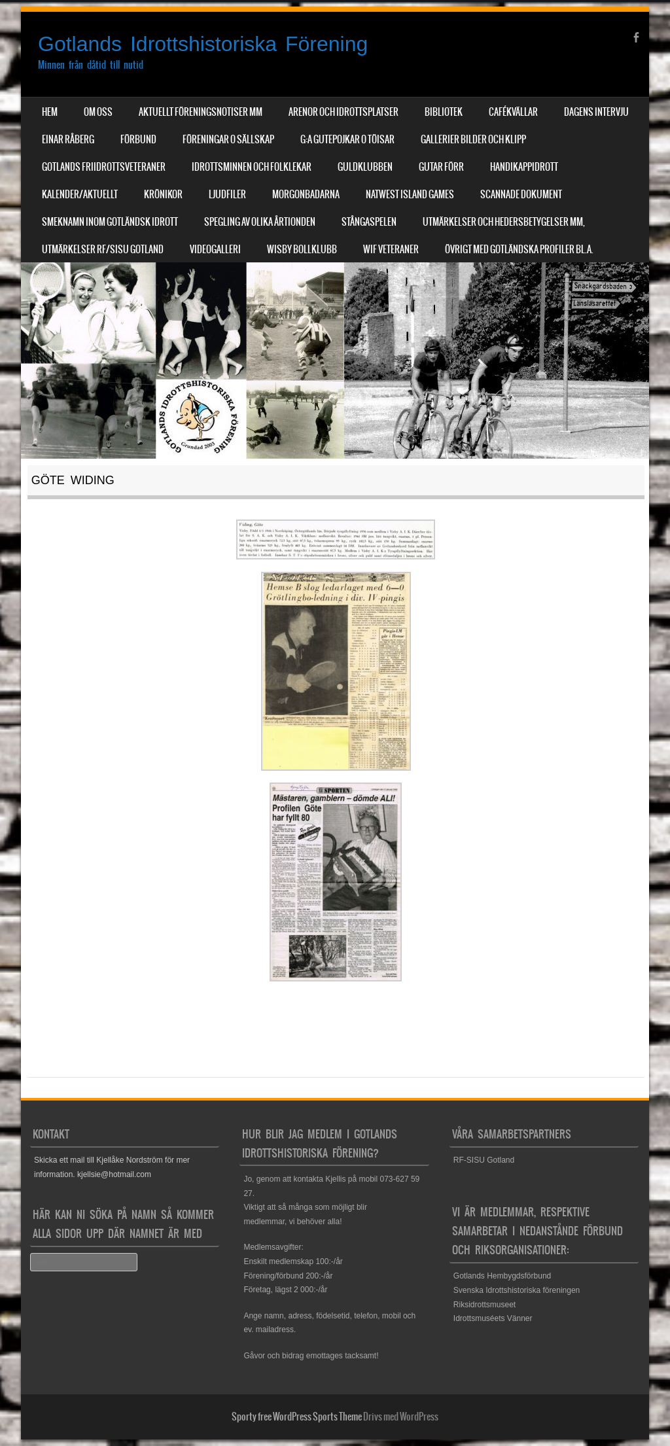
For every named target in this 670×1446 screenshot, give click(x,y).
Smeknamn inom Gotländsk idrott (110, 222)
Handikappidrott (524, 167)
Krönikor (163, 194)
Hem (50, 112)
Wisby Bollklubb (302, 249)
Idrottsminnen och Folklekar (251, 167)
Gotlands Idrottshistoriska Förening (203, 44)
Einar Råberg (68, 139)
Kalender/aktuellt (80, 194)
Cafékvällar (513, 112)
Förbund (138, 139)
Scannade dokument (521, 194)
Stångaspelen (369, 222)
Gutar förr (441, 167)
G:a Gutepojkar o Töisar (347, 139)
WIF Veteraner (391, 249)
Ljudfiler (227, 194)
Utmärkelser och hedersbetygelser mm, (504, 222)
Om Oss (98, 112)
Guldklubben (365, 167)
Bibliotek (444, 112)
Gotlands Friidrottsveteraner (104, 167)
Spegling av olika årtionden (259, 222)
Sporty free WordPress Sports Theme (297, 1416)
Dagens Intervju (596, 112)
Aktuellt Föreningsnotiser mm (200, 112)
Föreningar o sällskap (228, 139)
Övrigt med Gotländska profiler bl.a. (519, 249)
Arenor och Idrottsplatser (343, 112)
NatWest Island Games (410, 194)
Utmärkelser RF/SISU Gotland (103, 249)
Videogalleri (215, 249)
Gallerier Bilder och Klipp (473, 139)
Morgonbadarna (306, 194)
